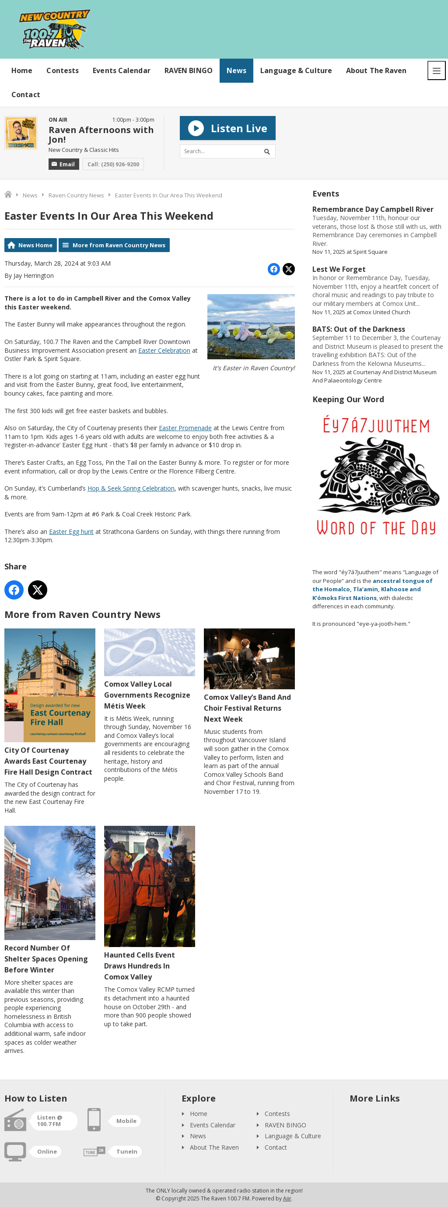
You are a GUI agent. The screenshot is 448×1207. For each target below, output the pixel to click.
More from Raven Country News (119, 245)
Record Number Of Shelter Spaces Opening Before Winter (49, 900)
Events (325, 193)
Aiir (287, 1198)
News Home (35, 245)
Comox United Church (381, 312)
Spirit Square (370, 252)
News (236, 70)
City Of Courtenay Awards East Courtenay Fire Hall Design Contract (49, 702)
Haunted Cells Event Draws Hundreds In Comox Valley (149, 904)
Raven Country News (76, 195)
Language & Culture (296, 70)
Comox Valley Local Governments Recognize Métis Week (149, 669)
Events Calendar (121, 70)
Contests (62, 70)
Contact (25, 94)
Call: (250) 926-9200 (113, 164)
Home (21, 70)
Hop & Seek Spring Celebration (131, 488)
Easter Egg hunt (71, 531)
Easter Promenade (185, 428)
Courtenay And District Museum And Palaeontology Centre (374, 376)
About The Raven (376, 70)
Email (63, 164)
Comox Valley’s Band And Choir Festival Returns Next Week (249, 676)
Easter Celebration (164, 350)
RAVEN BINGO (188, 70)
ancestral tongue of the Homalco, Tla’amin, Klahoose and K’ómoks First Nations (372, 589)
